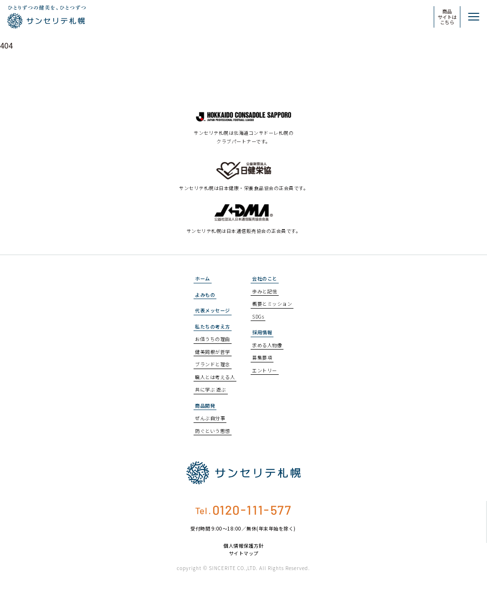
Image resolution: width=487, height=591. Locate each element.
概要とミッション (272, 303)
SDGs (258, 316)
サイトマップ (244, 553)
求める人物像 (267, 345)
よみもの (205, 294)
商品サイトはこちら (447, 17)
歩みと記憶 (264, 291)
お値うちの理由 (212, 338)
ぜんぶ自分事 (210, 417)
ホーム (202, 278)
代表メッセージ (212, 310)
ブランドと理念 (212, 364)
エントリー (264, 370)
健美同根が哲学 (212, 351)
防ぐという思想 (212, 430)
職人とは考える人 (215, 377)
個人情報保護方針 (243, 546)
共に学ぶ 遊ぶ (210, 389)
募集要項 (262, 357)
